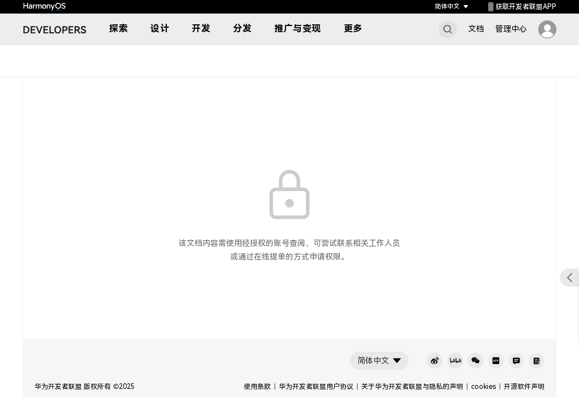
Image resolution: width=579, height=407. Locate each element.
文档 (476, 28)
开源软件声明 (524, 387)
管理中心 (511, 28)
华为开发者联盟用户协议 (316, 387)
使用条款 (257, 387)
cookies (483, 387)
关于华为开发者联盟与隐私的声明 (412, 387)
